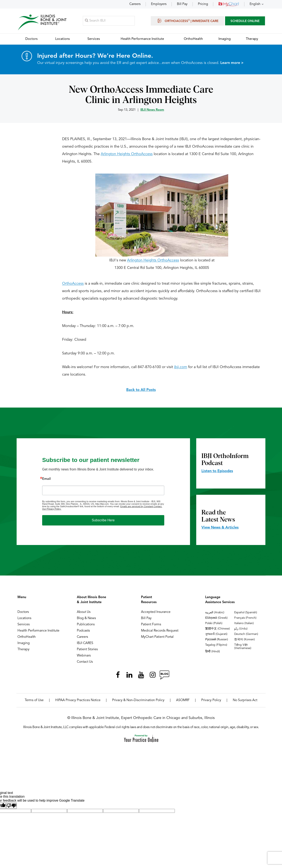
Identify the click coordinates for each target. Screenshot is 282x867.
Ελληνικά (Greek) (216, 619)
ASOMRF (183, 701)
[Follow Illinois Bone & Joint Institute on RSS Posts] (164, 676)
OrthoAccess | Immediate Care (187, 21)
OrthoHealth (26, 638)
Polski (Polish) (213, 624)
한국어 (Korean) (244, 640)
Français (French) (245, 619)
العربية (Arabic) (214, 613)
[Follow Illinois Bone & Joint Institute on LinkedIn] (129, 676)
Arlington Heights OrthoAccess (127, 155)
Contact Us (85, 663)
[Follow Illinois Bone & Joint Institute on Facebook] (118, 676)
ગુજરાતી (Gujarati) (216, 635)
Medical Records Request (159, 632)
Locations (24, 619)
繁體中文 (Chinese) (217, 629)
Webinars (84, 657)
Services (23, 625)
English (255, 4)
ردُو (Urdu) (241, 629)
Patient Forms (151, 625)
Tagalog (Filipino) (216, 646)
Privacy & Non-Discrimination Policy (138, 701)
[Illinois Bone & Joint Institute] (42, 23)
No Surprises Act (245, 701)
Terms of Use (34, 701)
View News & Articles (220, 529)
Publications (86, 625)
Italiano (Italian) (244, 624)
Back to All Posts (141, 391)
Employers (159, 4)
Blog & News (86, 619)
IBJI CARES (85, 644)
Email (46, 480)
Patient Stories (87, 650)
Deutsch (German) (246, 635)
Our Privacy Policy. (51, 510)
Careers (135, 4)
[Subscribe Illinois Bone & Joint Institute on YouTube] (141, 676)
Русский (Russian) (216, 640)
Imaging (23, 644)
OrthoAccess (73, 285)
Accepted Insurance (155, 613)
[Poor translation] (11, 807)
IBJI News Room (152, 111)
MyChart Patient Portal (157, 638)
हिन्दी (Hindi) (212, 652)
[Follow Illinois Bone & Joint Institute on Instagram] (152, 676)
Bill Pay (182, 4)
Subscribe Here (103, 521)
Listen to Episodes (217, 472)
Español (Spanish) (245, 613)
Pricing (203, 4)
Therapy (23, 650)
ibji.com (180, 368)
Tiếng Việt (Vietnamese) (242, 648)
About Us (84, 613)
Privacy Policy (211, 701)
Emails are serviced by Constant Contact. (141, 507)
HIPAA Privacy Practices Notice (78, 701)
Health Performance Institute (38, 632)
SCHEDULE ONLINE (245, 21)
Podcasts (83, 632)
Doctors (23, 613)
